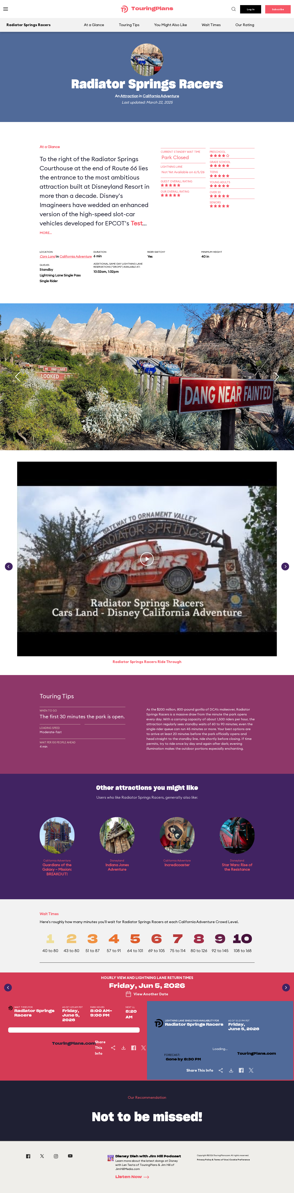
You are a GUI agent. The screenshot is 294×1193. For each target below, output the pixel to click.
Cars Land (47, 256)
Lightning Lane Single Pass (60, 275)
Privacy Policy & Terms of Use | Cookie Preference (223, 1159)
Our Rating (244, 24)
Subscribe (278, 9)
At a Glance (94, 24)
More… (46, 233)
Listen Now (133, 1177)
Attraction (129, 96)
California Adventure (161, 96)
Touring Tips (129, 24)
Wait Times (211, 24)
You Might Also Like (170, 24)
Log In (250, 9)
